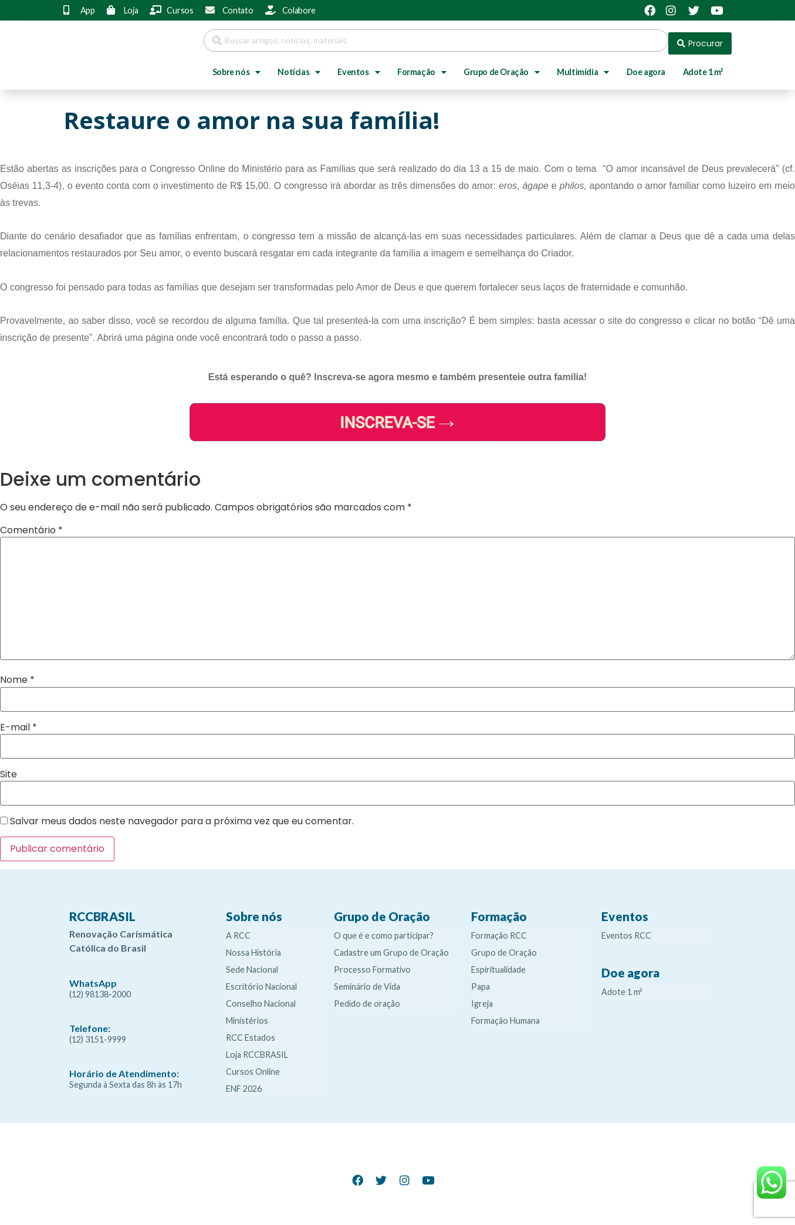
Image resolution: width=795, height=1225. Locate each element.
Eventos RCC (626, 930)
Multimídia (583, 66)
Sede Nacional (252, 964)
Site (8, 768)
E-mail (18, 721)
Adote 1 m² (703, 66)
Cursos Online (253, 1066)
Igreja (482, 998)
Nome (17, 674)
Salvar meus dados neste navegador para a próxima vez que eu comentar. (182, 815)
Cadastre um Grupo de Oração (391, 947)
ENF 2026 (244, 1083)
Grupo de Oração (502, 66)
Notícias (299, 66)
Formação (421, 66)
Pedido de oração (367, 998)
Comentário (31, 524)
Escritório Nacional (261, 981)
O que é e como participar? (384, 930)
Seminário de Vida (367, 981)
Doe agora (646, 66)
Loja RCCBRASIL (257, 1049)
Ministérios (247, 1015)
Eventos (358, 66)
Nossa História (253, 947)
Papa (480, 981)
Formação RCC (499, 930)
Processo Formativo (372, 964)
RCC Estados (250, 1032)
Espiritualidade (498, 964)
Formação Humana (505, 1015)
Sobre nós (236, 66)
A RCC (238, 930)
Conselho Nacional (261, 998)
